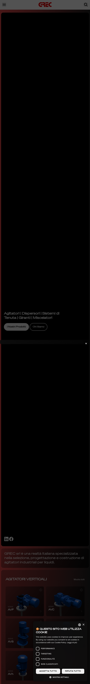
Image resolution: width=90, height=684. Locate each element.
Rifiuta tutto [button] (73, 671)
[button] (60, 677)
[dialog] (60, 651)
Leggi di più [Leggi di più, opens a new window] (72, 642)
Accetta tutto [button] (48, 671)
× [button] (83, 625)
